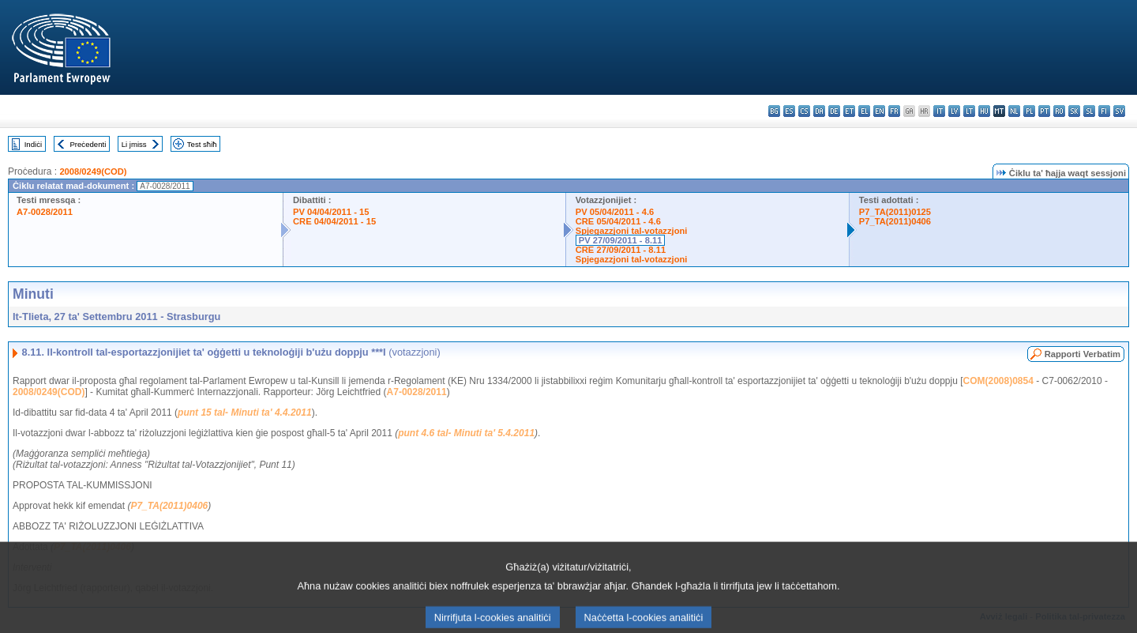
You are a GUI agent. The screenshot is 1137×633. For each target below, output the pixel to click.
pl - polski (1029, 111)
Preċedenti (87, 144)
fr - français (894, 111)
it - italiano (939, 111)
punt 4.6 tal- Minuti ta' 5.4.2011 (466, 433)
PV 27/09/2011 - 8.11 (620, 240)
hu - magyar (984, 111)
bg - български (774, 111)
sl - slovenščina (1089, 111)
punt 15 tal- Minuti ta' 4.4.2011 (245, 412)
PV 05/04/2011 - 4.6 (615, 212)
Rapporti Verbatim (1082, 354)
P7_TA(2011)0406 (895, 221)
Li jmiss (134, 144)
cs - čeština (804, 111)
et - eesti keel (849, 111)
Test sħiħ (202, 144)
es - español (789, 111)
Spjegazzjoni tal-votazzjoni (632, 230)
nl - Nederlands (1014, 111)
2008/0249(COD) (92, 171)
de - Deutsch (834, 111)
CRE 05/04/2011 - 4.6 (618, 221)
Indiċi (33, 144)
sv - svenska (1119, 111)
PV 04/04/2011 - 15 (331, 212)
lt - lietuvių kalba (969, 111)
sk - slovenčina (1074, 111)
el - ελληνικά (864, 111)
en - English (879, 111)
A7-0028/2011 (45, 212)
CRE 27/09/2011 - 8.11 (621, 249)
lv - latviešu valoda (954, 111)
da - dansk (819, 111)
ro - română (1059, 111)
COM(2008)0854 (998, 380)
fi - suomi (1104, 111)
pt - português (1044, 111)
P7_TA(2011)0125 (895, 212)
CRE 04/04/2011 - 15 (334, 221)
